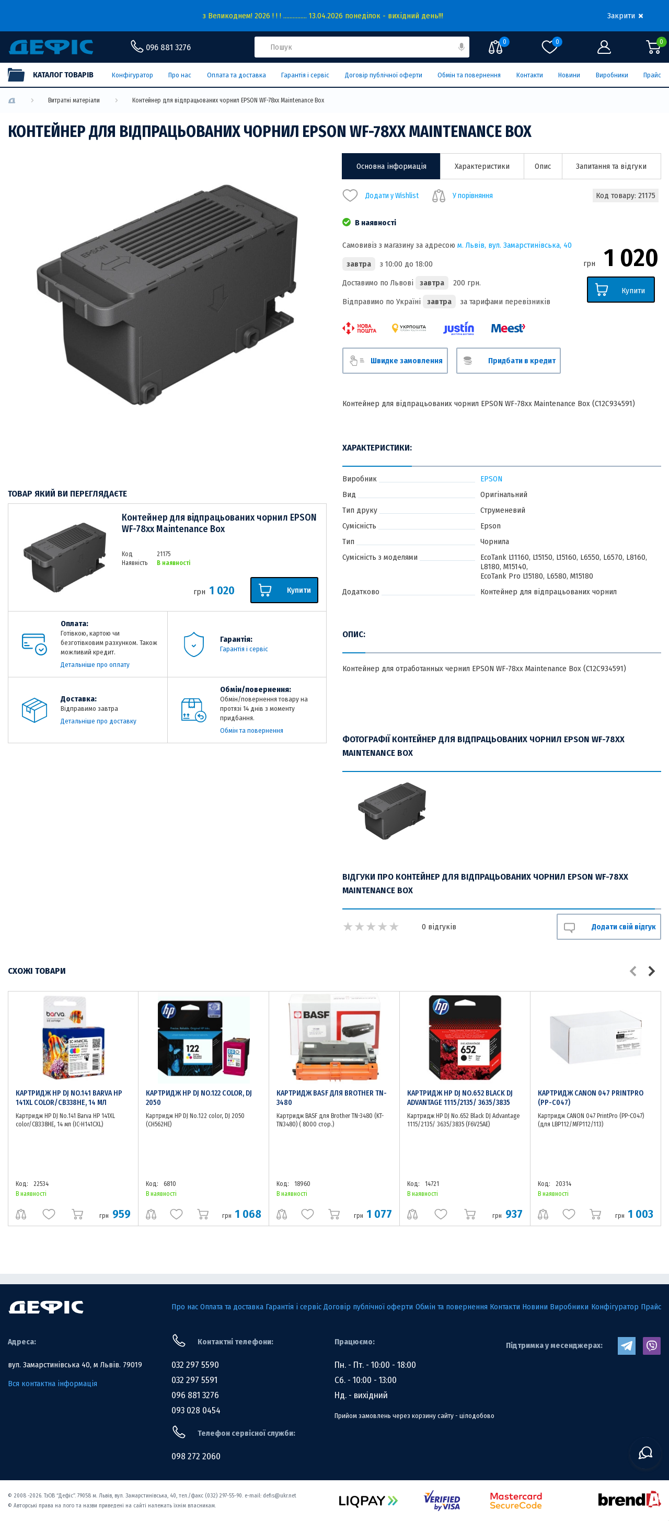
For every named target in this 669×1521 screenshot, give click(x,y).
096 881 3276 (195, 1395)
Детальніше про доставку (98, 721)
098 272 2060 (196, 1456)
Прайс (652, 75)
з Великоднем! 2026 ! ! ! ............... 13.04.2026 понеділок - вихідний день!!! (323, 15)
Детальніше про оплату (95, 665)
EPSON (491, 478)
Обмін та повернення (469, 75)
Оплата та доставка (236, 75)
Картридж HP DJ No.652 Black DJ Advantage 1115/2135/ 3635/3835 (460, 1098)
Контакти (529, 75)
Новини (569, 75)
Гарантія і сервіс (305, 75)
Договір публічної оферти (383, 75)
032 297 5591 (194, 1380)
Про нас (179, 75)
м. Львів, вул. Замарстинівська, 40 (514, 245)
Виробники (612, 75)
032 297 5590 (195, 1365)
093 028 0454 (196, 1410)
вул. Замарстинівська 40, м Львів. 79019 (75, 1364)
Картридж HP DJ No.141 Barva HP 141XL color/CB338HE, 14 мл (69, 1098)
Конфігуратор (132, 75)
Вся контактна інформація (52, 1383)
